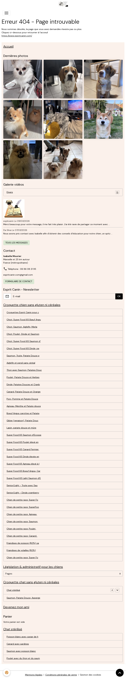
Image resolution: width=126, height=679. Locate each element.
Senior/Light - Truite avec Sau (22, 485)
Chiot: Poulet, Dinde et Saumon (23, 334)
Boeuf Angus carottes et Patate (23, 413)
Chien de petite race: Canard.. (22, 535)
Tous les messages (16, 242)
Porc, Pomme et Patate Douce (22, 398)
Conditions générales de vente (61, 674)
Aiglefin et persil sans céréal (21, 362)
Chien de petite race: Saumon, (22, 521)
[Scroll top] (120, 673)
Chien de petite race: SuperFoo (23, 507)
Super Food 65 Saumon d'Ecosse (24, 435)
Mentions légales (33, 674)
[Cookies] (6, 672)
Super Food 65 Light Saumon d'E (24, 478)
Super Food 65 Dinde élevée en (23, 456)
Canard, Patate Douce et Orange (23, 391)
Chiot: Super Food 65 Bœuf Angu (24, 319)
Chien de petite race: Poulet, (21, 528)
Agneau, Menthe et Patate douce (24, 406)
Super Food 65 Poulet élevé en (22, 442)
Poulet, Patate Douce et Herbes (23, 377)
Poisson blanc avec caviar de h (22, 636)
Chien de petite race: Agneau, (22, 514)
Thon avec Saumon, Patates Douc (24, 370)
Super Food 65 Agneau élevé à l (23, 463)
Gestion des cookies (90, 674)
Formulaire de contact (18, 281)
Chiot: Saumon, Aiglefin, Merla (22, 326)
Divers (63, 192)
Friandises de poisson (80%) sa (23, 543)
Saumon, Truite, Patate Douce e (23, 355)
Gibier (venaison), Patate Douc (22, 420)
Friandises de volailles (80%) (21, 550)
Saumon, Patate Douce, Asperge (23, 597)
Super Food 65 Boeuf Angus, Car (23, 471)
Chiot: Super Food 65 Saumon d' (24, 341)
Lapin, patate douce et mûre (21, 427)
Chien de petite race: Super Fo (22, 499)
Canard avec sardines (18, 643)
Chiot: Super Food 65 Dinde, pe (23, 348)
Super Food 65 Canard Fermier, (23, 449)
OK (119, 296)
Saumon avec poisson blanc (21, 651)
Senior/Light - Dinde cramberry (23, 492)
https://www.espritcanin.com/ (17, 35)
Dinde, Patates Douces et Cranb (23, 384)
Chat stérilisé (13, 590)
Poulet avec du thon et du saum (23, 658)
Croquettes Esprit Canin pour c (23, 312)
